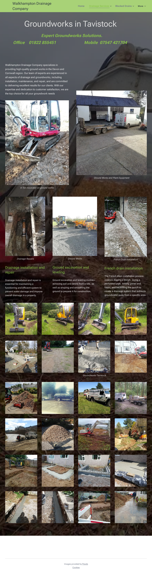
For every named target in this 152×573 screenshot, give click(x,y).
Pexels (85, 564)
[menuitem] (83, 6)
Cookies (76, 567)
